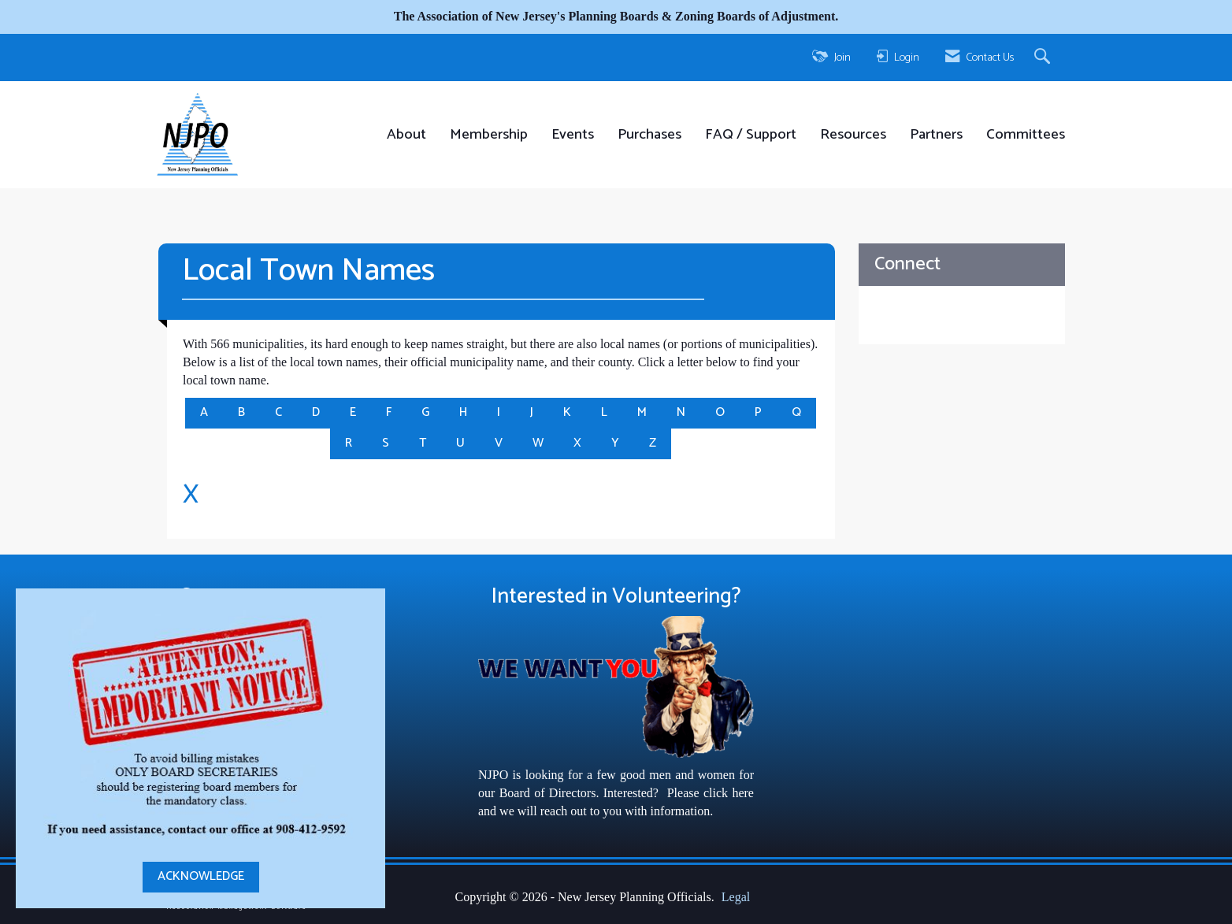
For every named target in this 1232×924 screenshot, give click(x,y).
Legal (736, 897)
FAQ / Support (750, 135)
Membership (489, 135)
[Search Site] (1044, 57)
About (406, 135)
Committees (1025, 135)
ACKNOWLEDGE (201, 876)
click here (728, 793)
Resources (853, 135)
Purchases (649, 135)
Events (572, 135)
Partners (936, 135)
